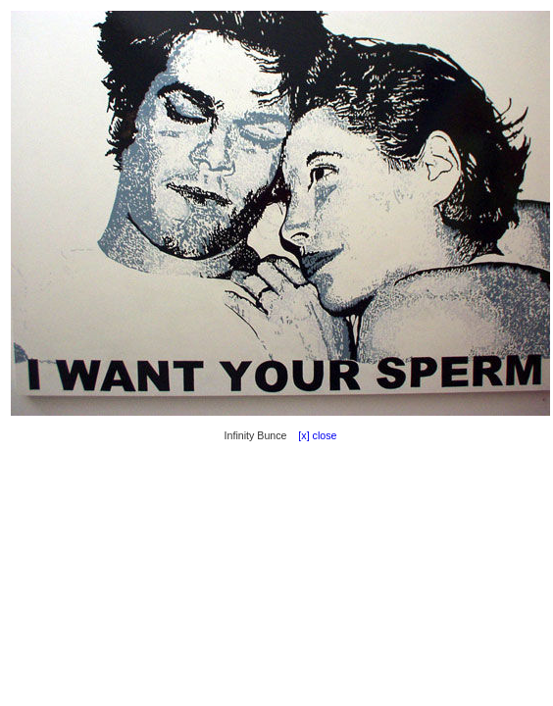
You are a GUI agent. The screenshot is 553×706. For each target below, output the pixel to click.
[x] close (312, 435)
